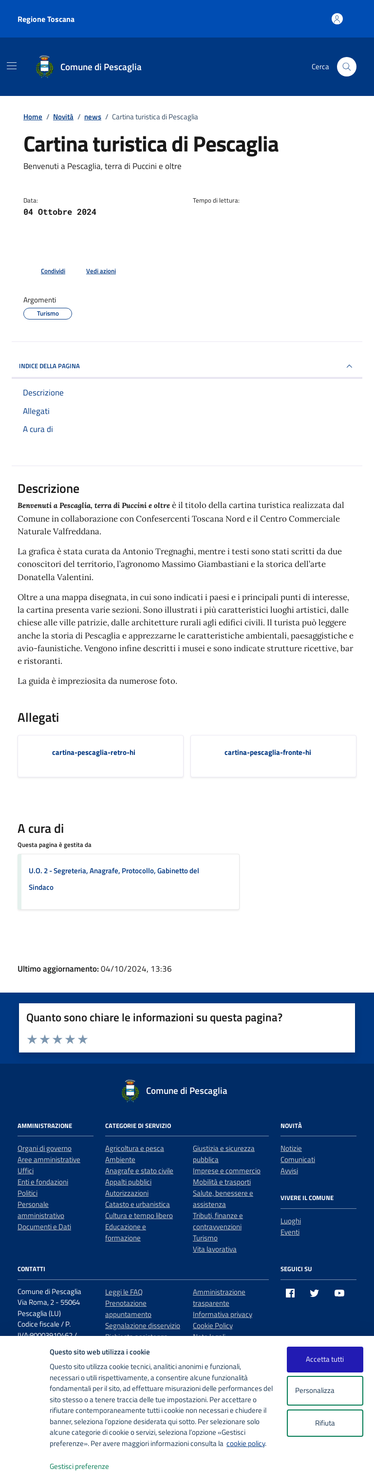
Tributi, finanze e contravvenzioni (218, 1221)
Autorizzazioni (127, 1193)
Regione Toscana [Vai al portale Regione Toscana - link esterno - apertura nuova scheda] (46, 19)
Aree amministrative (49, 1159)
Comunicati (297, 1159)
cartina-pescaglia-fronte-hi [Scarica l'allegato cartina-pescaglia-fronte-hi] (267, 752)
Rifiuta (325, 1422)
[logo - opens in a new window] (25, 1466)
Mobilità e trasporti (222, 1181)
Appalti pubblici (128, 1181)
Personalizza (325, 1390)
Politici (27, 1193)
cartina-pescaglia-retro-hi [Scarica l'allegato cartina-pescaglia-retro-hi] (93, 752)
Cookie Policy (213, 1325)
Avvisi (289, 1170)
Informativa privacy (222, 1314)
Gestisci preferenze (90, 1466)
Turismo (205, 1237)
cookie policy (245, 1443)
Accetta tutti (325, 1359)
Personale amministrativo (41, 1210)
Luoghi (290, 1220)
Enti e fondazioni (43, 1181)
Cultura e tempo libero (139, 1215)
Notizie (291, 1148)
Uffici (26, 1170)
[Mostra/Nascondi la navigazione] (12, 66)
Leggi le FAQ (124, 1291)
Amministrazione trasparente (219, 1297)
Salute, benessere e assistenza (223, 1198)
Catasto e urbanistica (137, 1204)
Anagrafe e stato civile (139, 1170)
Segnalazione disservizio (142, 1325)
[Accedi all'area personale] (337, 18)
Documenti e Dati (44, 1226)
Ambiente (120, 1159)
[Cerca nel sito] (346, 66)
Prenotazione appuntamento (128, 1308)
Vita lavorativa (215, 1249)
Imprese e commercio (227, 1170)
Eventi (289, 1232)
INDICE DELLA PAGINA (187, 366)
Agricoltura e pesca (134, 1148)
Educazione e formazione (125, 1232)
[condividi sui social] (45, 271)
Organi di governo (45, 1148)
